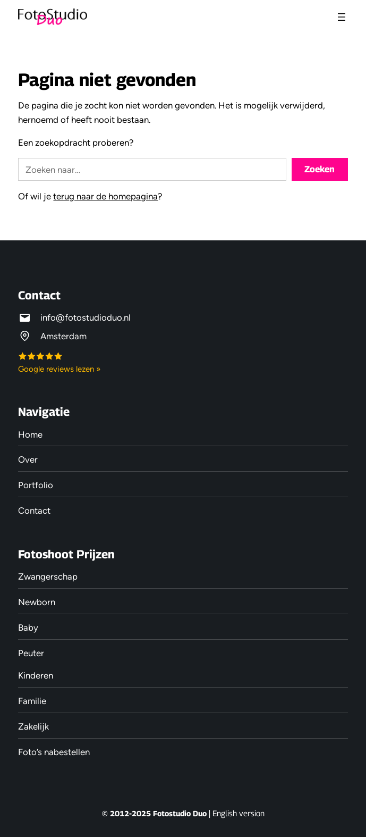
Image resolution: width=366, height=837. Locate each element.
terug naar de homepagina (105, 196)
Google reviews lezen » (59, 369)
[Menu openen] (341, 17)
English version (238, 813)
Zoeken (319, 169)
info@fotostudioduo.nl (85, 317)
